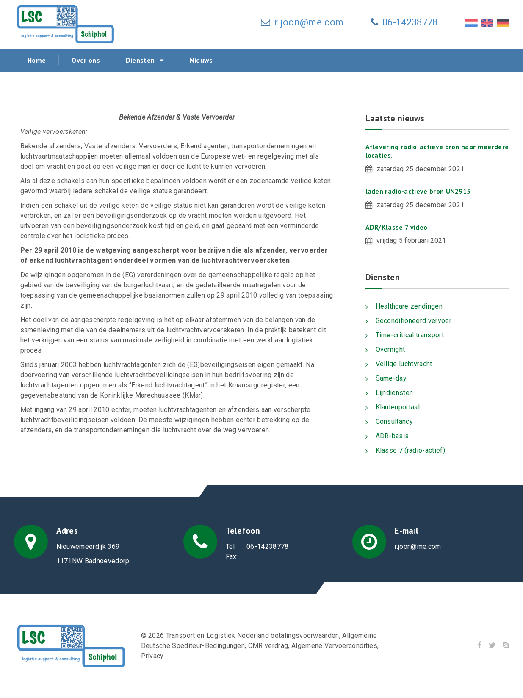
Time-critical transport (410, 335)
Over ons (86, 60)
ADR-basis (392, 436)
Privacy (152, 656)
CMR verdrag (269, 646)
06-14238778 (410, 22)
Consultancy (394, 421)
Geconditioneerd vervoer (413, 321)
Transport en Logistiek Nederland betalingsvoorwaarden (253, 635)
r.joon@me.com (308, 22)
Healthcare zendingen (409, 306)
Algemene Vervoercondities (335, 646)
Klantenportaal (398, 407)
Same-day (391, 378)
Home (37, 60)
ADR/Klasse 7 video (396, 227)
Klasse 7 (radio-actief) (410, 450)
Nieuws (201, 60)
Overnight (390, 349)
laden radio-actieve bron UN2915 (418, 191)
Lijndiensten (394, 393)
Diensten (140, 60)
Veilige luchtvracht (404, 364)
